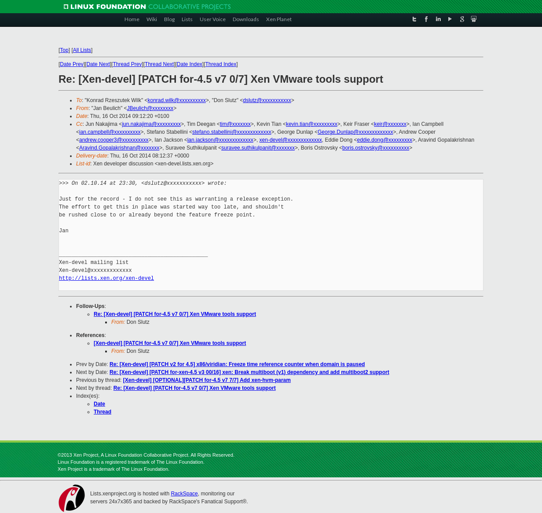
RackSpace (184, 494)
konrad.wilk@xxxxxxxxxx (176, 100)
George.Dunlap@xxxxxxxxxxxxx (355, 132)
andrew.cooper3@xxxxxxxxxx (114, 140)
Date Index (189, 64)
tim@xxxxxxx (235, 124)
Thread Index (221, 64)
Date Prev (71, 64)
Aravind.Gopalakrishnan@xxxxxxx (119, 148)
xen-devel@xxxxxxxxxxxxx (291, 140)
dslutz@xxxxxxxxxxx (267, 100)
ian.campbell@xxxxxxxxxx (110, 132)
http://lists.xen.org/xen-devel (106, 278)
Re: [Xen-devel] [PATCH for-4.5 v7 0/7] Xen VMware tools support (175, 314)
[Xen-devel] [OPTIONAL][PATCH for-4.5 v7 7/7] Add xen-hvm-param (207, 380)
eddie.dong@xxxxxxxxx (385, 140)
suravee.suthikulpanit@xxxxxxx (258, 148)
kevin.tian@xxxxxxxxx (311, 124)
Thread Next (159, 64)
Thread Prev (127, 64)
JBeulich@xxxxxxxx (150, 108)
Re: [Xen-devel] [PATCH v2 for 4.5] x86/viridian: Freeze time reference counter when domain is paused (237, 364)
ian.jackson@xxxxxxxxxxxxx (220, 140)
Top (64, 50)
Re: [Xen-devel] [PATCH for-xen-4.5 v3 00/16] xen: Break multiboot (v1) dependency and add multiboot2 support (249, 372)
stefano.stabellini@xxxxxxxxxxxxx (231, 132)
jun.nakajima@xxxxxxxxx (151, 124)
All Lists (82, 50)
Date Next (98, 64)
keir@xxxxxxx (390, 124)
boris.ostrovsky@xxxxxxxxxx (375, 148)
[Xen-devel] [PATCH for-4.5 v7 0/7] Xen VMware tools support (170, 343)
